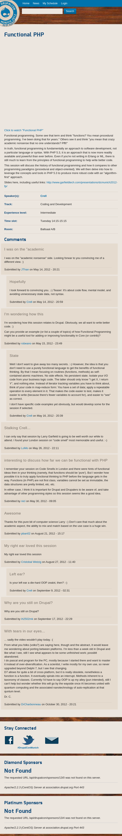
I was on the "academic (24, 249)
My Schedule (50, 3)
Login (64, 3)
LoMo (24, 448)
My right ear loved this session (30, 546)
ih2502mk (27, 618)
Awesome (12, 513)
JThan (25, 269)
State (14, 355)
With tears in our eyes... (24, 631)
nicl (23, 501)
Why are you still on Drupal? (28, 603)
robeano (26, 343)
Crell (43, 196)
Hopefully (18, 282)
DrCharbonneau (31, 704)
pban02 (25, 533)
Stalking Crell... (17, 428)
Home (26, 3)
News (36, 3)
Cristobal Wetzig (31, 561)
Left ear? (17, 574)
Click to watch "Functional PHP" (23, 130)
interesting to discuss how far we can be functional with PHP (56, 460)
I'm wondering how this (23, 314)
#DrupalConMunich (28, 747)
